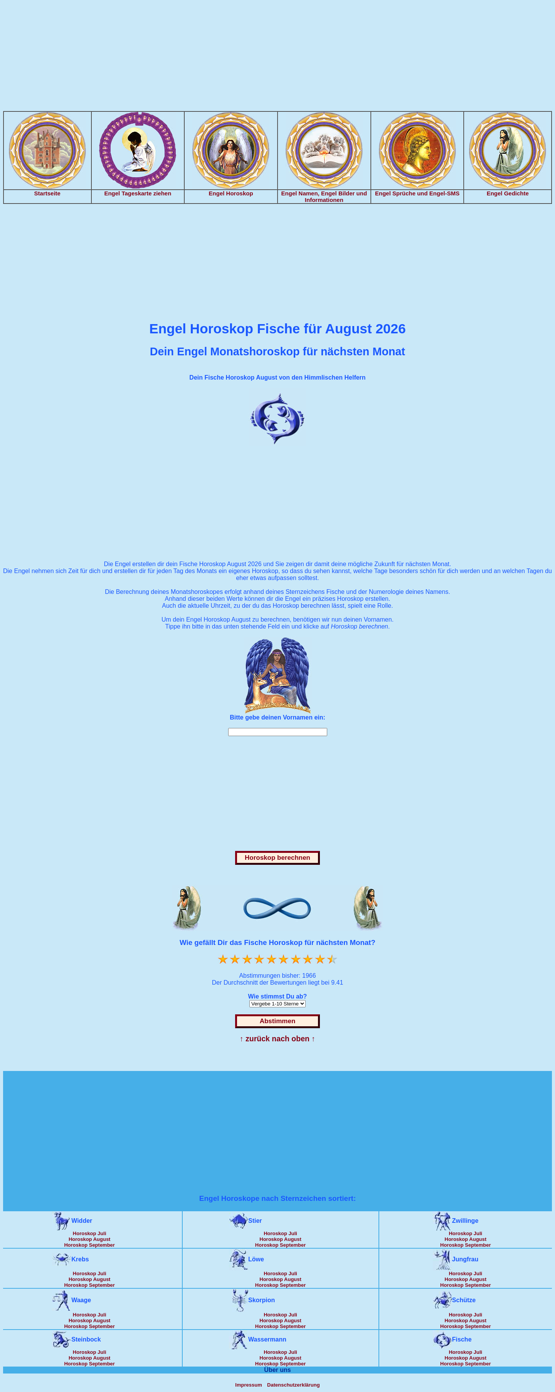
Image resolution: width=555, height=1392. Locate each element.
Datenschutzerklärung (293, 1385)
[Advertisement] (277, 57)
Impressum (248, 1385)
